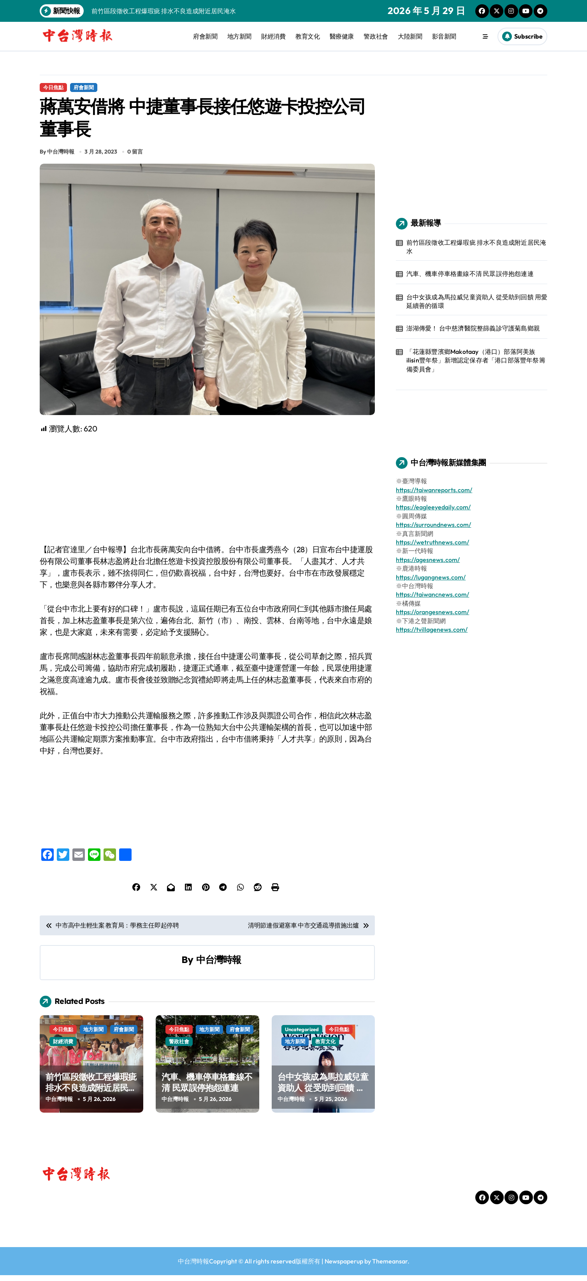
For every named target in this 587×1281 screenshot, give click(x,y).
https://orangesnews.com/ (432, 612)
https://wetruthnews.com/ (432, 542)
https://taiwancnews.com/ (432, 594)
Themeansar (390, 1267)
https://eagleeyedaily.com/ (433, 507)
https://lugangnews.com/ (431, 577)
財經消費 (273, 36)
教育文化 (307, 36)
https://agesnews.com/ (428, 560)
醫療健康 (342, 36)
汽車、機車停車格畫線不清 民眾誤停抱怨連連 (207, 1088)
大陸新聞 (410, 36)
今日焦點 (53, 87)
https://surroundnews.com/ (433, 524)
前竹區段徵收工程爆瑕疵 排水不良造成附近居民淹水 (91, 1093)
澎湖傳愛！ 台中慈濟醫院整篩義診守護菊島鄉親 (473, 328)
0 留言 (135, 157)
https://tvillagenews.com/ (431, 629)
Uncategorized (302, 1035)
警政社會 (376, 36)
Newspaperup (344, 1267)
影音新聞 (444, 36)
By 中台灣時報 (57, 157)
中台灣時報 (218, 965)
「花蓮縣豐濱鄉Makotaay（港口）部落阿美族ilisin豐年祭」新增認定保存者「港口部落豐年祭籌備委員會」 (475, 360)
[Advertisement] (208, 494)
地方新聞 (239, 36)
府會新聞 (205, 36)
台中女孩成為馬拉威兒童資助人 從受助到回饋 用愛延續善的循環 (323, 1093)
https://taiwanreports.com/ (434, 490)
